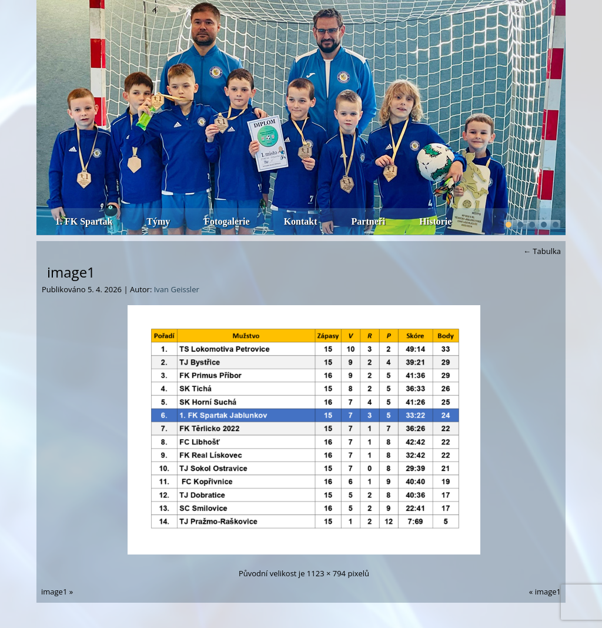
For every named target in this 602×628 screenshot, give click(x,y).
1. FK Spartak (83, 221)
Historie (435, 221)
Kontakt (300, 221)
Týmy (158, 221)
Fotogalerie (226, 221)
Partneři (369, 221)
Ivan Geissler (176, 289)
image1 (71, 272)
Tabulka (542, 251)
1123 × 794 (326, 573)
